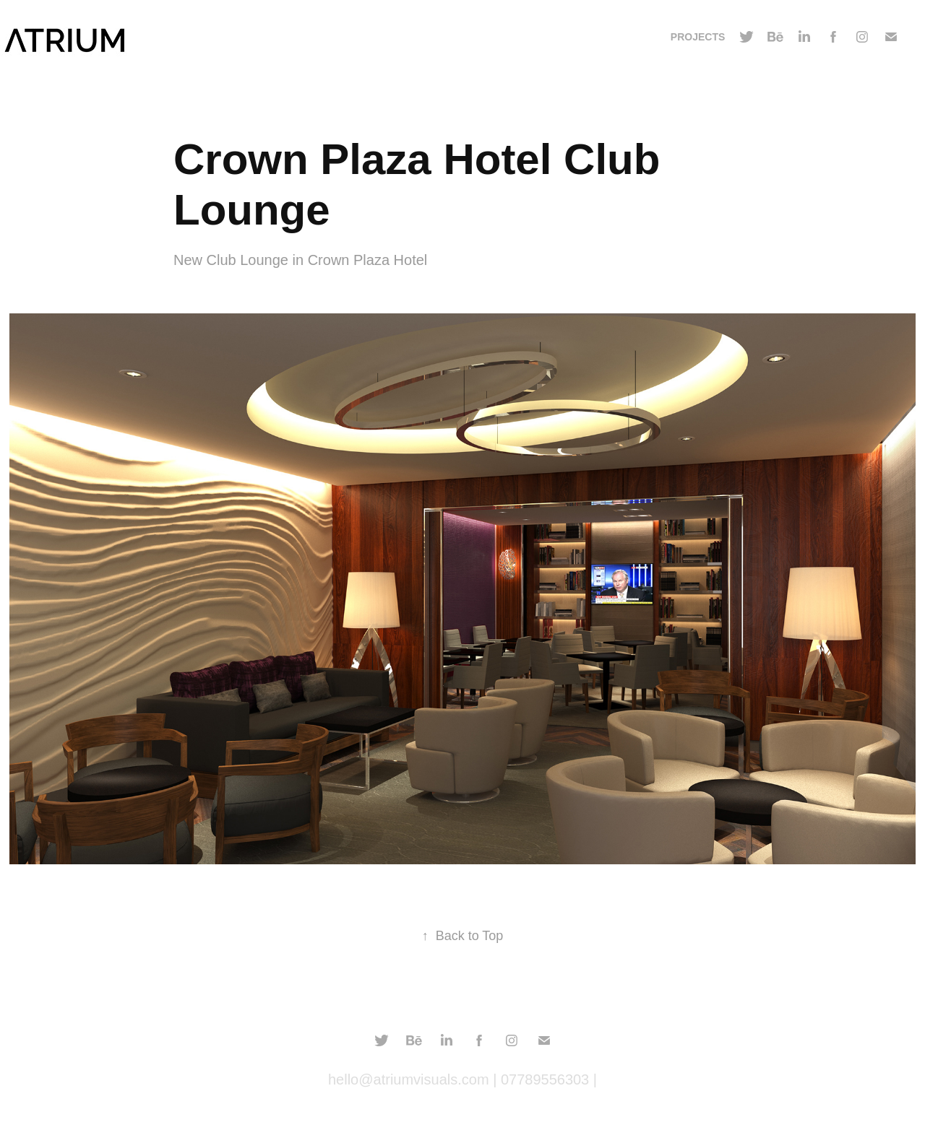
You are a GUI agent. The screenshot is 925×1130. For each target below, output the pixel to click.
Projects (698, 37)
